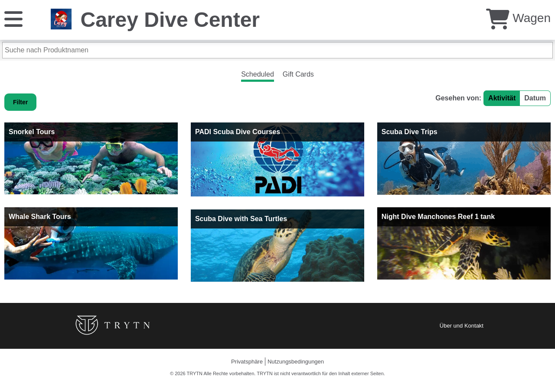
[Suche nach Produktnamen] (277, 50)
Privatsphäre (247, 361)
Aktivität (502, 98)
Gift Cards (298, 74)
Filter (20, 102)
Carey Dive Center (170, 19)
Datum (535, 98)
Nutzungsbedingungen (296, 361)
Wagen (518, 18)
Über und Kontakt (461, 325)
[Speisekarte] (13, 18)
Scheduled (257, 74)
